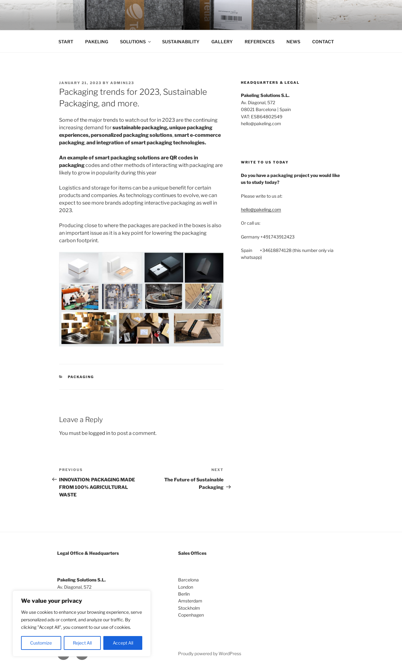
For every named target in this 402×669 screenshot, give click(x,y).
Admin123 (122, 83)
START (65, 41)
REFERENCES (259, 41)
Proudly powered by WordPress (209, 653)
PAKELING (96, 41)
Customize (41, 642)
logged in (99, 433)
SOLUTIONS (136, 41)
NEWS (293, 41)
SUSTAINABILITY (180, 41)
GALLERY (222, 41)
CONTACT (323, 41)
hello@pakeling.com (261, 209)
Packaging (81, 377)
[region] (82, 623)
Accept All (123, 642)
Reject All (82, 642)
